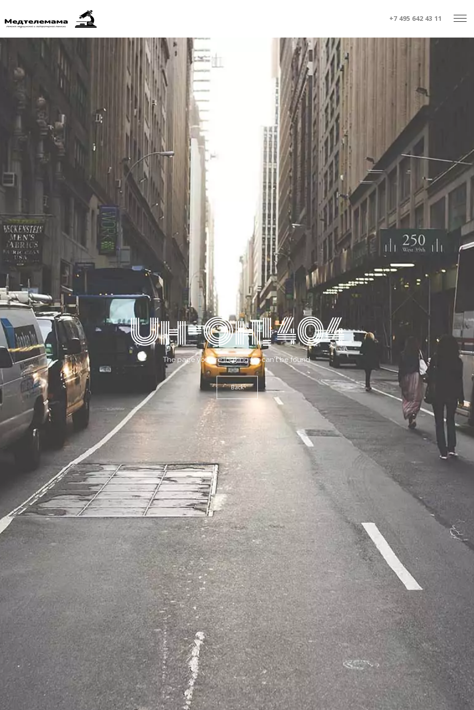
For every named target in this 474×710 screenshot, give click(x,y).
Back (237, 387)
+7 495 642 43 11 (415, 18)
